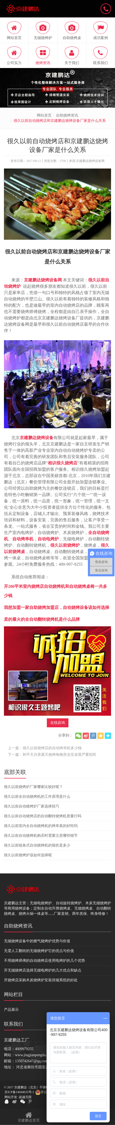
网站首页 (44, 115)
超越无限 (25, 1097)
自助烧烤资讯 (67, 115)
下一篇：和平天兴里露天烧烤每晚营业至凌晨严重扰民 (52, 755)
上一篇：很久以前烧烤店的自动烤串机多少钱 (45, 748)
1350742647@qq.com (31, 1061)
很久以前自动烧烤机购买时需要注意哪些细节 (41, 836)
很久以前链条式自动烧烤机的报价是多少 (37, 845)
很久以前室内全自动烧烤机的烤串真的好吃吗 (41, 826)
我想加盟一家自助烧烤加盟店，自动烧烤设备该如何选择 (56, 607)
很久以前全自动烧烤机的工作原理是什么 (37, 797)
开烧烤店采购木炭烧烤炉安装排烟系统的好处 (41, 980)
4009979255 (24, 1049)
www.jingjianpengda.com (34, 1055)
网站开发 (10, 1097)
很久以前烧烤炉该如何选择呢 (28, 855)
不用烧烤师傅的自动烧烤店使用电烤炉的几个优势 (44, 961)
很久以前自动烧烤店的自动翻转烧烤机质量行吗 (42, 816)
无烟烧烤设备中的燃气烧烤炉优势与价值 (37, 941)
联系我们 (13, 1024)
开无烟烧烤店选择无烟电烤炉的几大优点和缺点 (42, 970)
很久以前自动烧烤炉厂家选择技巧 (31, 806)
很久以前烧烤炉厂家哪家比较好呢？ (33, 787)
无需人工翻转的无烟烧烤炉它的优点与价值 (39, 951)
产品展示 (11, 1010)
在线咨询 (57, 723)
